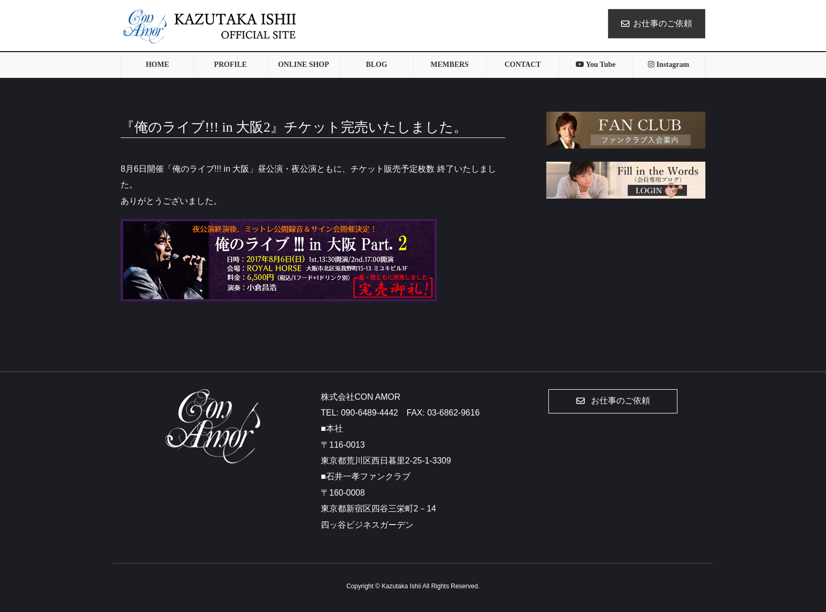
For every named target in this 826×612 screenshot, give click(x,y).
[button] (612, 401)
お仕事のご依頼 (656, 23)
